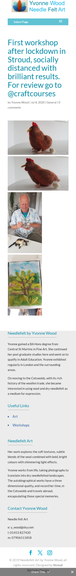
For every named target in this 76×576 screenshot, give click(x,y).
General (52, 102)
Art (15, 416)
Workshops (21, 425)
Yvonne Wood (20, 102)
